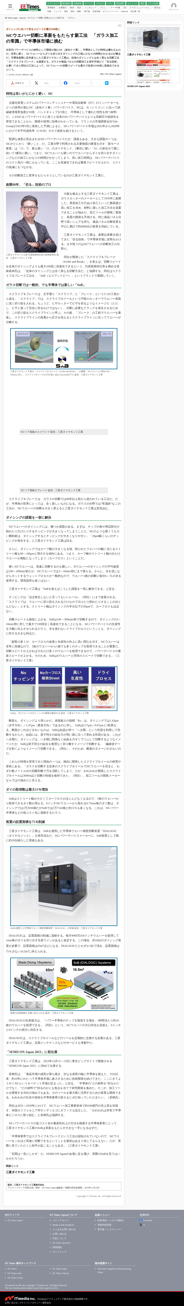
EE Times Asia (14, 1273)
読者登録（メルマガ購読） (111, 1220)
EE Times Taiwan (60, 1273)
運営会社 (46, 1303)
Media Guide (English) (63, 1224)
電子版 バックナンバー (109, 1229)
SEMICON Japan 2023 (138, 86)
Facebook (147, 1220)
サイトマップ (59, 1251)
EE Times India (59, 1268)
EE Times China (15, 1277)
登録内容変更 (104, 1224)
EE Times (12, 1268)
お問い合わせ (59, 1233)
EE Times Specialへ (61, 1242)
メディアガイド (60, 1220)
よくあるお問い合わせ (64, 1229)
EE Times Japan (11, 18)
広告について (59, 1238)
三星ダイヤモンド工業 (20, 1172)
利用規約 (57, 1247)
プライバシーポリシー (30, 1303)
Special (23, 18)
